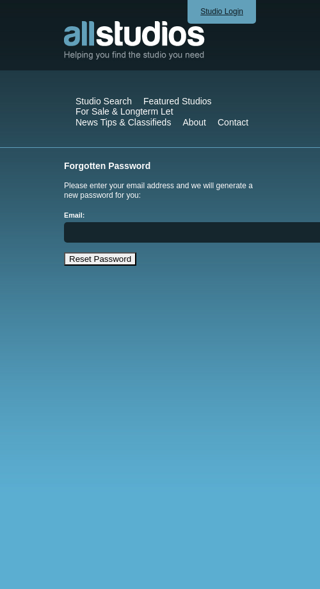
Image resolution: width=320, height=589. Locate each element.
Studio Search (104, 101)
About (194, 122)
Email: (74, 215)
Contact (233, 122)
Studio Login (221, 11)
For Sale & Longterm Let (124, 111)
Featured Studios (177, 101)
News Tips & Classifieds (123, 122)
